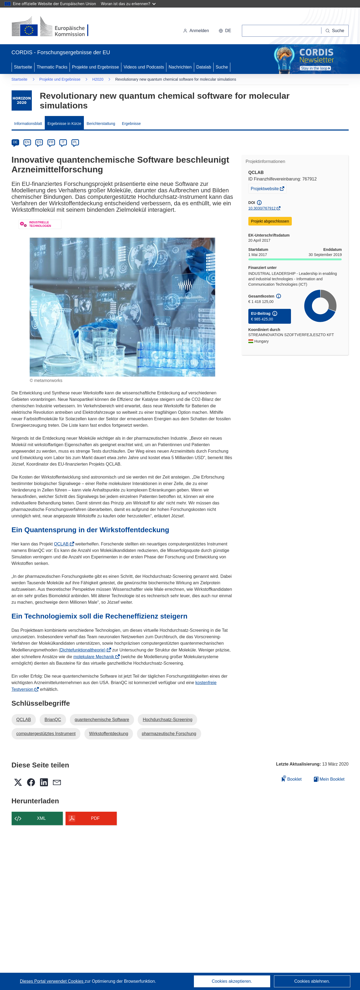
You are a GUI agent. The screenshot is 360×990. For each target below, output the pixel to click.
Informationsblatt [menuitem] (28, 123)
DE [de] (15, 142)
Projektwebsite (265, 189)
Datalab (203, 67)
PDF (95, 818)
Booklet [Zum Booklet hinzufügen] (292, 778)
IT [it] (63, 142)
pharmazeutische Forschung (169, 733)
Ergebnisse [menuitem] (131, 123)
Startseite (23, 67)
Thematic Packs (52, 67)
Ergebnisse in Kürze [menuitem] (64, 123)
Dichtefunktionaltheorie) (84, 650)
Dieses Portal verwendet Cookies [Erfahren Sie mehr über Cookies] (52, 981)
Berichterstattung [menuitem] (101, 123)
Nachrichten (180, 67)
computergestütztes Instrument (46, 733)
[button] (224, 31)
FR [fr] (51, 142)
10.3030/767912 (262, 208)
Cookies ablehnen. (312, 981)
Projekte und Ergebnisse (95, 67)
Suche (222, 67)
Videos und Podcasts (144, 67)
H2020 (97, 79)
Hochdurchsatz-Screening (167, 719)
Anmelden (196, 30)
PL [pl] (75, 142)
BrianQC (52, 719)
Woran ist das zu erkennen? (128, 3)
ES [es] (39, 142)
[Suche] (334, 31)
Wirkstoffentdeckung (108, 733)
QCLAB (63, 544)
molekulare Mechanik (95, 656)
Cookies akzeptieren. (232, 981)
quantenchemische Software (102, 719)
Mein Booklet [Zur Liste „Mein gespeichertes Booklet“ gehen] (329, 779)
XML (41, 818)
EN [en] (27, 142)
